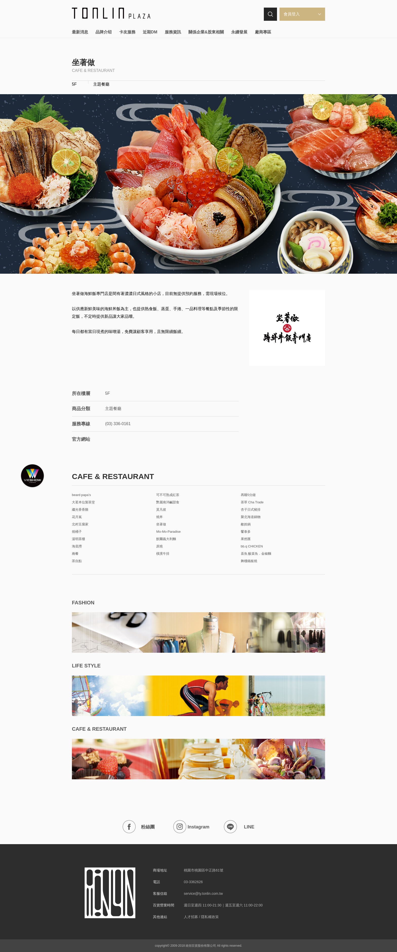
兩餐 (75, 554)
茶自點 (77, 561)
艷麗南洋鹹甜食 (167, 502)
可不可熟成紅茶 (167, 495)
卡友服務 (127, 32)
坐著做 (161, 524)
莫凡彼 (161, 509)
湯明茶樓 (78, 539)
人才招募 (191, 917)
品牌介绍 (103, 32)
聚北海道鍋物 (251, 517)
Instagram (191, 827)
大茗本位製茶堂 (83, 502)
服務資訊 (173, 32)
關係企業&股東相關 (206, 32)
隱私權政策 (210, 917)
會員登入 (292, 14)
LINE (239, 827)
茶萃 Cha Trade (252, 502)
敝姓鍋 (246, 524)
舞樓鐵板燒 (249, 561)
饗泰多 (246, 531)
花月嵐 (77, 517)
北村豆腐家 (80, 524)
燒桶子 (77, 531)
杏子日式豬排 (251, 509)
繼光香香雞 (80, 509)
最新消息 (80, 32)
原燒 (159, 546)
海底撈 (77, 546)
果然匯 (246, 539)
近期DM (150, 32)
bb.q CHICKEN (252, 546)
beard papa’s (81, 495)
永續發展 (239, 32)
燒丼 (159, 517)
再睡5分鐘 (248, 495)
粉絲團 (139, 827)
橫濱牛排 (162, 554)
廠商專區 (263, 32)
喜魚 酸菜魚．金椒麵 (256, 554)
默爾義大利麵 (166, 539)
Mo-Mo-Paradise (168, 531)
